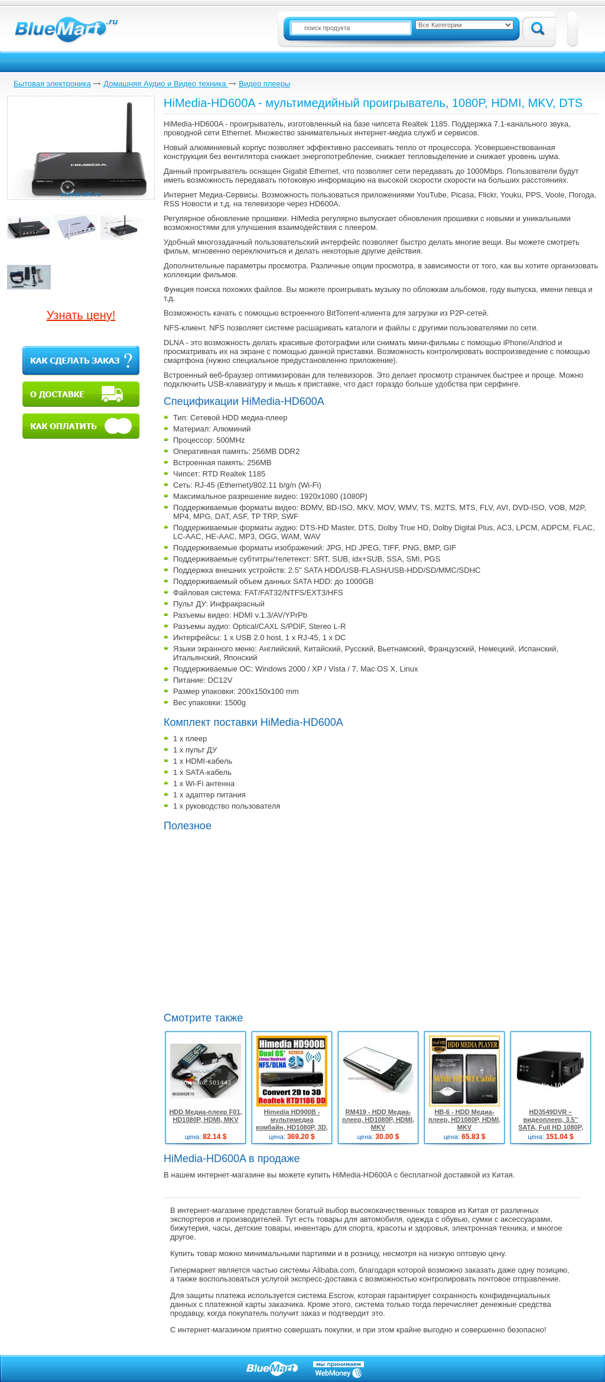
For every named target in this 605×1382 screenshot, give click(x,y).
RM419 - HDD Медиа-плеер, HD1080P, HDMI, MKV (378, 1119)
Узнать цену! (81, 315)
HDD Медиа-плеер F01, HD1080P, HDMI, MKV (205, 1115)
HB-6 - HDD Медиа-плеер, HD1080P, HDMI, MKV (464, 1119)
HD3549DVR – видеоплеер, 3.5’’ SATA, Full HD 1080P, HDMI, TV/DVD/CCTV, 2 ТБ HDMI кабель (551, 1127)
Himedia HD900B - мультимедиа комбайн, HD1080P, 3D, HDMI (292, 1123)
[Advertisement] (332, 920)
